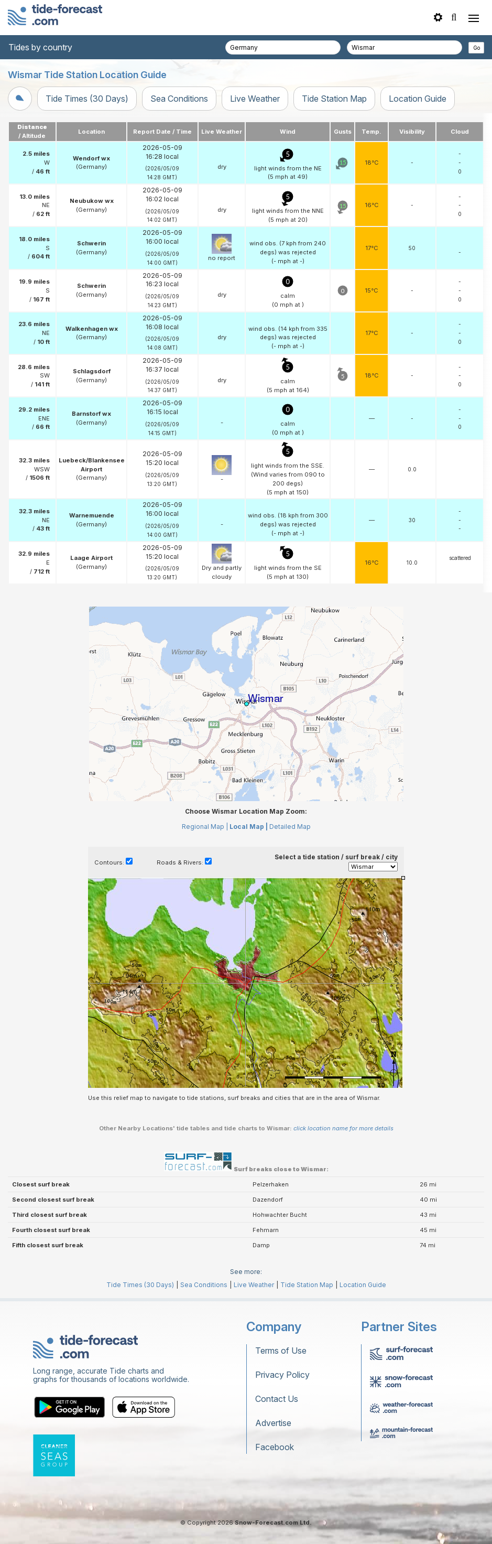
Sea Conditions (179, 98)
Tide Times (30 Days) (87, 98)
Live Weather (255, 98)
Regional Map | (205, 826)
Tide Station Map (334, 98)
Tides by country (40, 47)
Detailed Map (290, 826)
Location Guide (417, 98)
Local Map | (248, 826)
